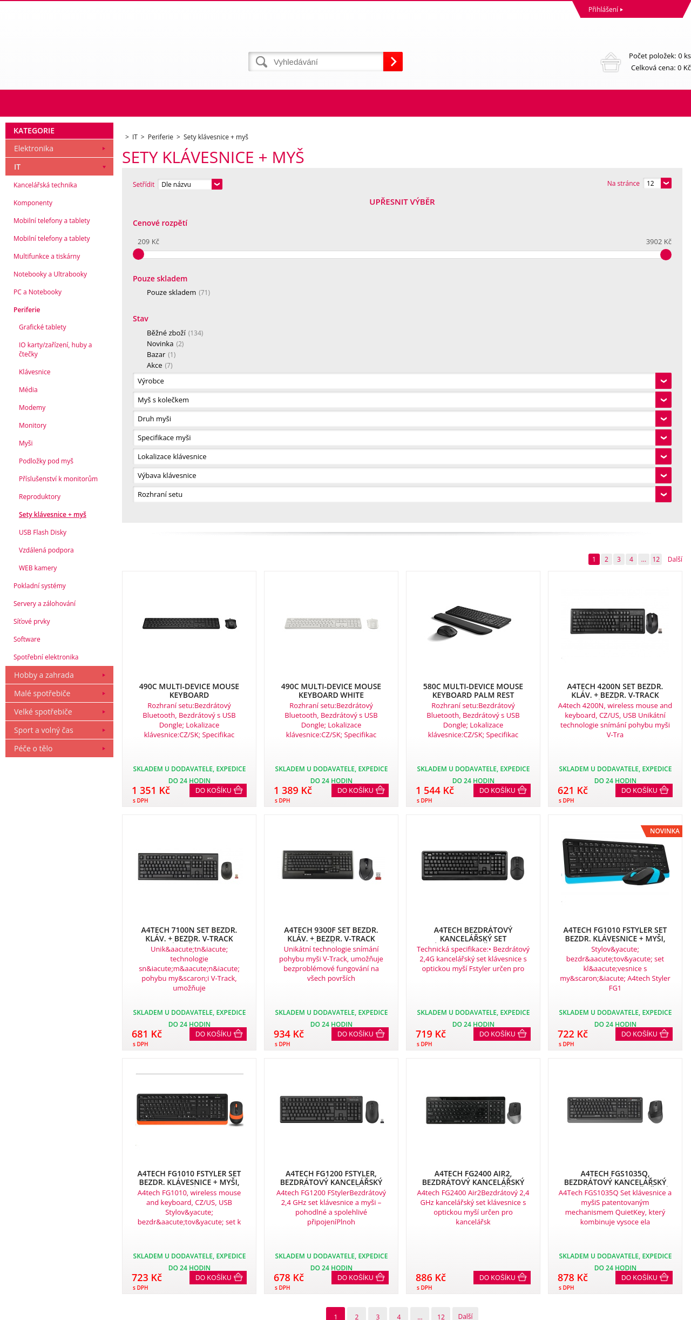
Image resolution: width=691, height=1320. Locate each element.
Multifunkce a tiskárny (46, 578)
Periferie (26, 632)
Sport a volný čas (43, 1052)
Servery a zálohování (44, 926)
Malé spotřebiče (42, 1016)
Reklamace (24, 1208)
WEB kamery (38, 890)
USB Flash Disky (42, 854)
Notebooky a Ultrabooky (50, 596)
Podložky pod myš (46, 783)
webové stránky (615, 1309)
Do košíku (213, 468)
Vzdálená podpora (46, 872)
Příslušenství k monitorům (58, 801)
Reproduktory (39, 819)
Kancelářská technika (45, 507)
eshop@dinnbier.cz (207, 1267)
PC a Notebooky (37, 614)
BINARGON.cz (670, 1309)
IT (17, 489)
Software (26, 961)
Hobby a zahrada (44, 997)
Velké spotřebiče (43, 1034)
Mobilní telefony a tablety (51, 543)
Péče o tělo (33, 1071)
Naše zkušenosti (372, 1208)
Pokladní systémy (39, 908)
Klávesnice (34, 694)
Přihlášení (603, 9)
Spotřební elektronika (45, 979)
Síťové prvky (31, 943)
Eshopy (573, 1309)
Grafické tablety (42, 649)
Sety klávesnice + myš (52, 836)
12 (656, 236)
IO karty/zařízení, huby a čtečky (55, 672)
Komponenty (32, 525)
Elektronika (33, 471)
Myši (26, 765)
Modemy (32, 730)
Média (28, 712)
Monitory (32, 747)
